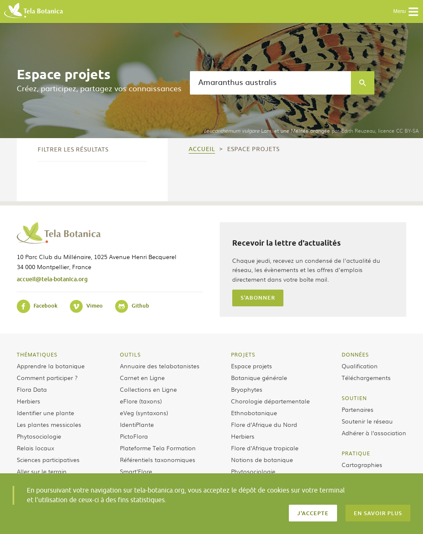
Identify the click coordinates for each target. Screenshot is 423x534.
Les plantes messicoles (49, 424)
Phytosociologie (39, 436)
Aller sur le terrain (42, 471)
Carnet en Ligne (142, 377)
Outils (130, 354)
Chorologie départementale (270, 401)
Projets (243, 354)
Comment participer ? (47, 377)
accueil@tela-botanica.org (52, 278)
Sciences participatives (48, 459)
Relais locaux (35, 448)
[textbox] (270, 83)
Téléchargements (366, 377)
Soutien (354, 398)
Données (355, 354)
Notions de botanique (262, 459)
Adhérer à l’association (374, 433)
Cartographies (362, 464)
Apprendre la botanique (51, 366)
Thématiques (37, 354)
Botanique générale (259, 377)
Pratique (356, 453)
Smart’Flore (136, 471)
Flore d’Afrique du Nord (264, 424)
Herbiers (28, 401)
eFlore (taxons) (141, 401)
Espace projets (251, 366)
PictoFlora (134, 436)
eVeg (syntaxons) (144, 412)
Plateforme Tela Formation (158, 448)
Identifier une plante (45, 412)
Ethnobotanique (254, 412)
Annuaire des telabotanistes (160, 366)
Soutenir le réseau (367, 421)
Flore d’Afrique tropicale (264, 448)
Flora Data (32, 389)
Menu (406, 11)
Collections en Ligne (148, 389)
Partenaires (358, 409)
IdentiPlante (137, 424)
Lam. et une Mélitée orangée (267, 130)
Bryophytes (246, 389)
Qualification (360, 366)
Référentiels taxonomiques (157, 459)
